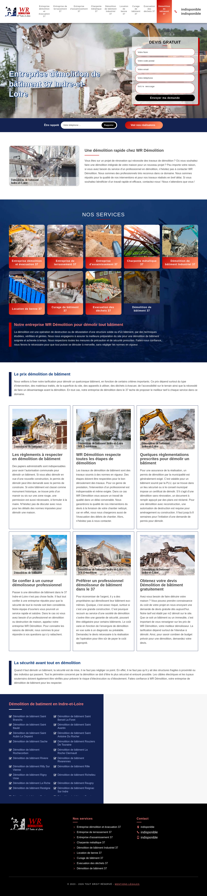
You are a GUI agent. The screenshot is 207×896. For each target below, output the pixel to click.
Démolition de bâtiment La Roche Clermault (71, 751)
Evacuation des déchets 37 (149, 8)
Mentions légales (127, 884)
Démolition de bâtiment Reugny (74, 783)
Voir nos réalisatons (143, 125)
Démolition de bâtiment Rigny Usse (28, 776)
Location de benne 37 (124, 10)
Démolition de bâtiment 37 (164, 10)
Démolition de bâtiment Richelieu (74, 775)
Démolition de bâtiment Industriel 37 (111, 10)
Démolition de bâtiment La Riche (29, 783)
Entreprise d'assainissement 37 (79, 8)
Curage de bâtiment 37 (136, 10)
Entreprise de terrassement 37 (60, 8)
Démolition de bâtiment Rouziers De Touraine (74, 743)
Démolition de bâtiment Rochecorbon (24, 751)
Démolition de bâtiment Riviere (28, 758)
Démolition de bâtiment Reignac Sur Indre (74, 790)
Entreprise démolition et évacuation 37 (44, 11)
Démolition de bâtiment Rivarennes (69, 760)
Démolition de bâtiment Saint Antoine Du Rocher (72, 735)
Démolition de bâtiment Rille (72, 766)
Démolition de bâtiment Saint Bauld (27, 726)
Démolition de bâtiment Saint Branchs (27, 718)
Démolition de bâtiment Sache (28, 741)
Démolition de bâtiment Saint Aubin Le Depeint (27, 735)
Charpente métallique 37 (96, 8)
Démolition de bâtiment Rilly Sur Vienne (29, 768)
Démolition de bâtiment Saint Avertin (72, 726)
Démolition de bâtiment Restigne (29, 788)
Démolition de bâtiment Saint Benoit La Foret (72, 718)
